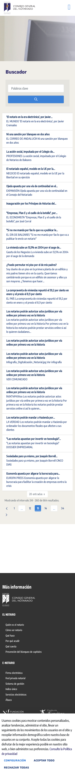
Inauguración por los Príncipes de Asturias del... (31, 203)
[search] (36, 99)
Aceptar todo (44, 760)
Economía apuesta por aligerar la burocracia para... (33, 473)
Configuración (15, 760)
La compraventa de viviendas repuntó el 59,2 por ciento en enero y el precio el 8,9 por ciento (37, 292)
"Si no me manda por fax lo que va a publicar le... (32, 230)
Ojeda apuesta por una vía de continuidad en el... (32, 186)
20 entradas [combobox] (38, 494)
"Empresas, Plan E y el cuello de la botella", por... (31, 213)
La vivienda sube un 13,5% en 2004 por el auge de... (33, 247)
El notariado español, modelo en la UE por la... (30, 168)
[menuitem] (15, 625)
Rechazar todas (16, 767)
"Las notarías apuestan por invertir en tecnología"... (33, 438)
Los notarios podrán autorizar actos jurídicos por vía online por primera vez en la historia (34, 313)
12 (31, 507)
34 (63, 507)
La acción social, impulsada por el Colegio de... (30, 151)
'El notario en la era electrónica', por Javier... (29, 117)
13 (39, 507)
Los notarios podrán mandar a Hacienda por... (30, 417)
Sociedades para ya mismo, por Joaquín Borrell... (31, 456)
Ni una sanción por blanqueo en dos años (28, 134)
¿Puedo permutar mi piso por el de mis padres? (31, 264)
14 (46, 507)
